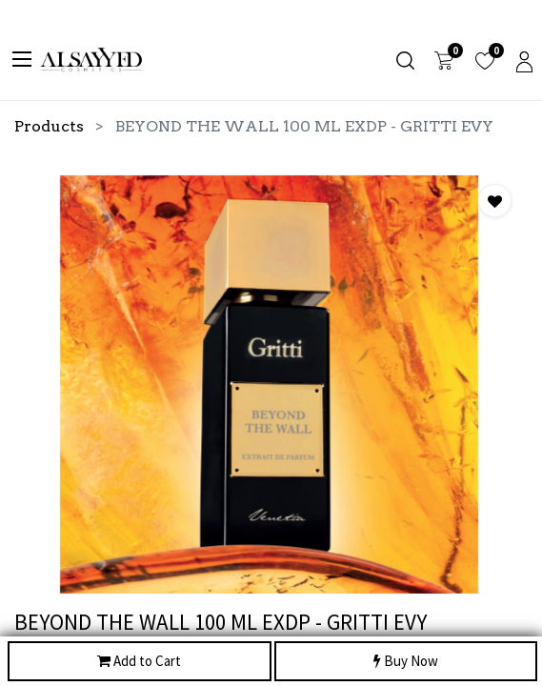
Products (49, 126)
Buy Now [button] (405, 662)
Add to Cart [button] (139, 662)
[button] (495, 200)
